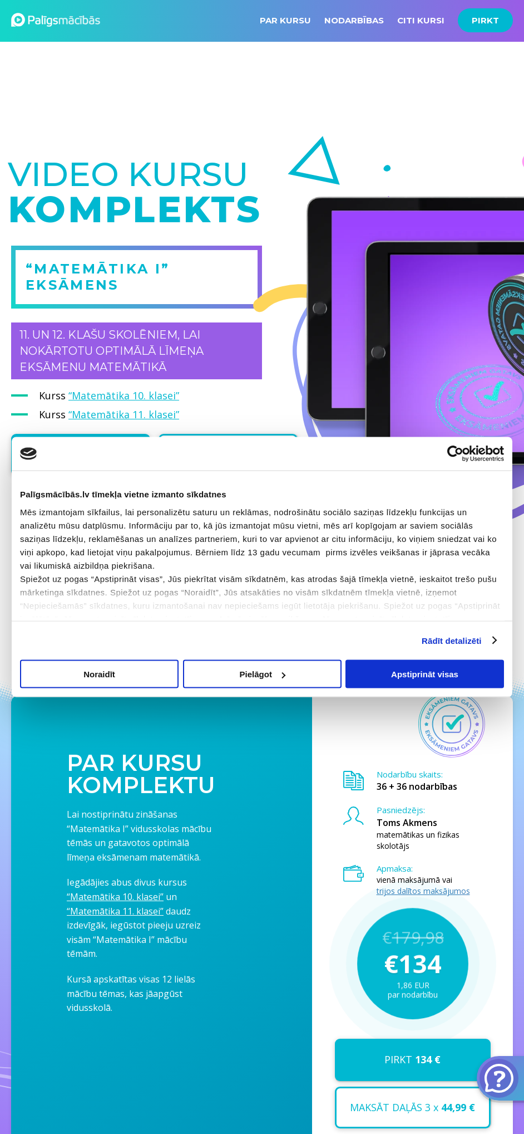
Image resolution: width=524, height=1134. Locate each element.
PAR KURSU (285, 20)
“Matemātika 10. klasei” (123, 395)
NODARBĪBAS (354, 20)
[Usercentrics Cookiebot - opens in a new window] (455, 454)
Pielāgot (262, 674)
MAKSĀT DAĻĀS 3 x (412, 1107)
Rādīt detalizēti (451, 640)
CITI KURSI (420, 20)
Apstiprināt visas (424, 674)
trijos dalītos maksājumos (423, 891)
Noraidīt (99, 674)
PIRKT (485, 20)
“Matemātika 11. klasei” (123, 414)
